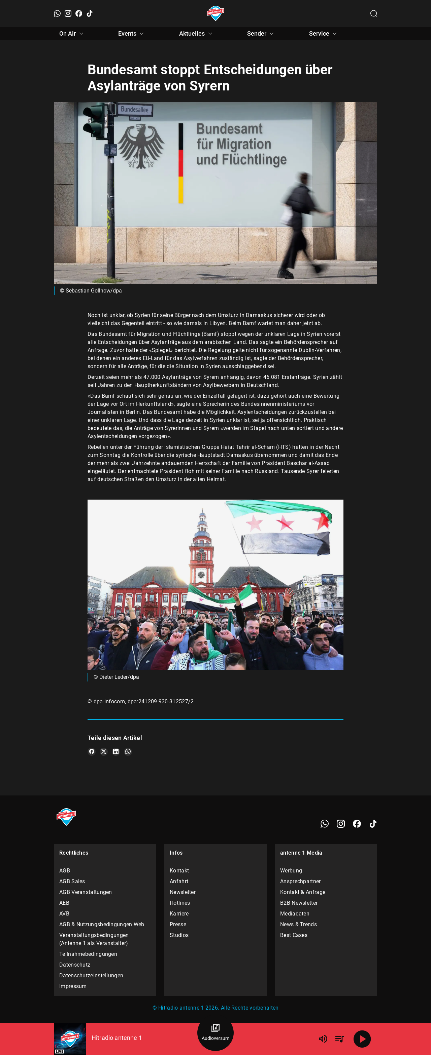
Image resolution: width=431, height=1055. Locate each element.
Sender (261, 34)
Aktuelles (196, 34)
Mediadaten (294, 913)
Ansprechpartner (300, 881)
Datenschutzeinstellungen (91, 975)
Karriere (179, 913)
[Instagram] (68, 13)
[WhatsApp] (57, 13)
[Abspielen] (362, 1038)
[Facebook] (78, 13)
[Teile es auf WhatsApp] (128, 752)
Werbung (291, 870)
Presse (178, 924)
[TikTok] (89, 13)
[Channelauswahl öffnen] (373, 13)
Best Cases (293, 935)
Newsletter (183, 892)
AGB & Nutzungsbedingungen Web (101, 924)
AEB (64, 903)
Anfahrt (179, 881)
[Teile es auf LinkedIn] (116, 752)
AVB (64, 913)
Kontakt (179, 870)
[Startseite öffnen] (216, 13)
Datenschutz (74, 965)
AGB (64, 870)
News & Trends (298, 924)
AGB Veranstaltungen (85, 892)
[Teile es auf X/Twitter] (104, 752)
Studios (179, 935)
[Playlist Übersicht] (339, 1038)
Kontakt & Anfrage (302, 892)
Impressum (73, 986)
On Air (72, 34)
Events (132, 34)
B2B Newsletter (299, 903)
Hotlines (180, 903)
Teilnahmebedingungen (88, 954)
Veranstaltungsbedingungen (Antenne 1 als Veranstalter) (94, 939)
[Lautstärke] (323, 1038)
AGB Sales (72, 881)
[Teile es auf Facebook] (92, 752)
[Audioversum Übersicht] (215, 1033)
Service (324, 34)
